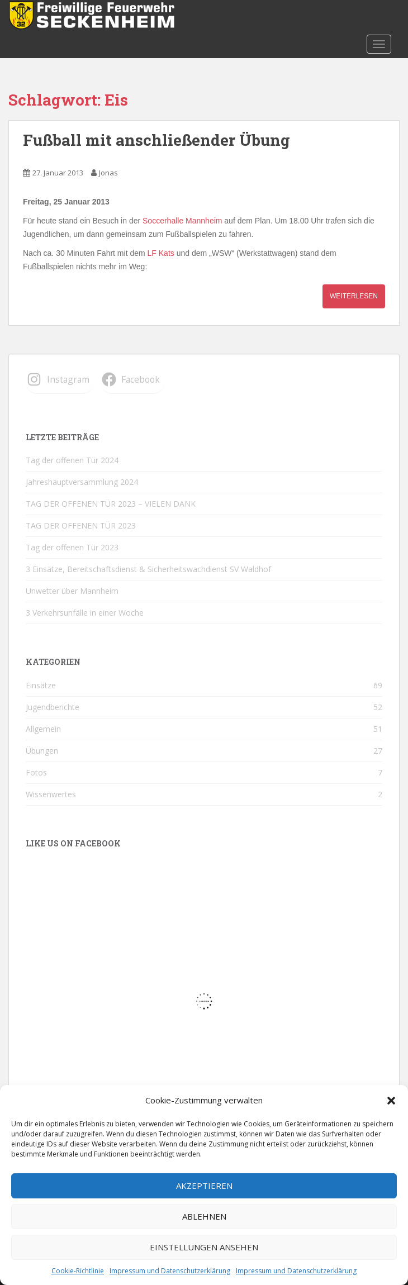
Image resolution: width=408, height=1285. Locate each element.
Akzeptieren (204, 1185)
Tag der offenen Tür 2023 (72, 547)
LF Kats (161, 253)
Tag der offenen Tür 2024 (72, 460)
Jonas (108, 173)
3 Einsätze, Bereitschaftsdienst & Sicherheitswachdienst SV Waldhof (148, 569)
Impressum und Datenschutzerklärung (170, 1271)
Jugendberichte (52, 707)
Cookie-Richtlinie (77, 1271)
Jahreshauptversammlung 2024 (82, 482)
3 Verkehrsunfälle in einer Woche (85, 612)
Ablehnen (204, 1216)
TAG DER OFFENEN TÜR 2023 (81, 525)
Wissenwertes (51, 794)
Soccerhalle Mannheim (182, 220)
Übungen (42, 750)
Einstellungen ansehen (204, 1247)
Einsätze (41, 685)
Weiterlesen (354, 296)
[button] (391, 1100)
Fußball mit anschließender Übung (156, 140)
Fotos (36, 772)
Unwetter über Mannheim (72, 591)
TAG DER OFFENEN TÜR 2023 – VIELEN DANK (111, 503)
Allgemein (43, 729)
